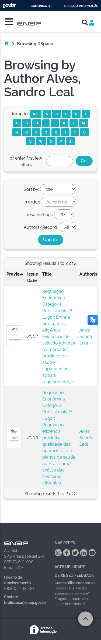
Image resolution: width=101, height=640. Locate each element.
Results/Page (39, 214)
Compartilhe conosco (72, 582)
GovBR (9, 5)
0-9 (35, 113)
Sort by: (31, 189)
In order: (31, 202)
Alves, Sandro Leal (86, 336)
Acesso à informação (81, 6)
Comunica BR (41, 6)
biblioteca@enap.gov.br (25, 602)
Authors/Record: (41, 227)
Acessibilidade (70, 566)
